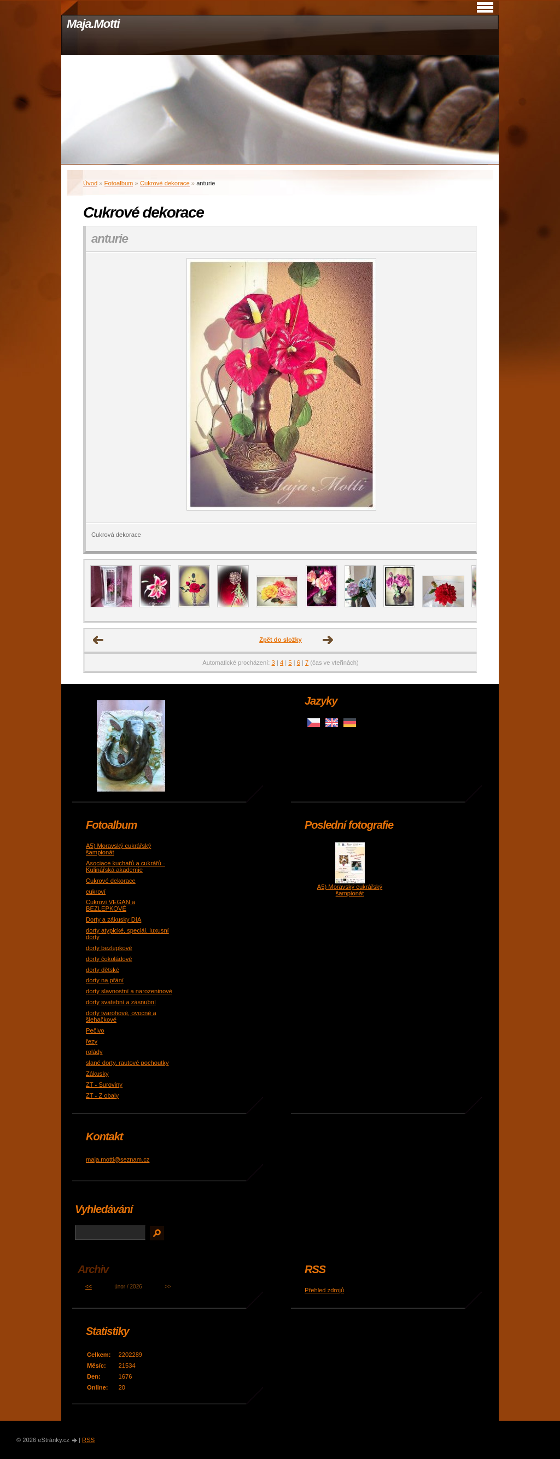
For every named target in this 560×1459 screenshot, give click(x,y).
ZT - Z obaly (102, 1095)
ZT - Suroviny (104, 1084)
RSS (88, 1440)
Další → (328, 640)
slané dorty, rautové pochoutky (127, 1062)
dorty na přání (105, 980)
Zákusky (97, 1073)
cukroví (96, 891)
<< (88, 1287)
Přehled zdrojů (324, 1290)
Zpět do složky (280, 639)
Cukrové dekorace (165, 183)
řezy (91, 1041)
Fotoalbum (118, 183)
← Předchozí (98, 640)
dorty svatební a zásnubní (121, 1002)
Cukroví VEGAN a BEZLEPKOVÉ (110, 905)
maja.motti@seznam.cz (117, 1159)
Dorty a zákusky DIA (113, 919)
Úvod (90, 183)
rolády (94, 1051)
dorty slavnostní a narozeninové (129, 991)
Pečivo (95, 1030)
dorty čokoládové (109, 959)
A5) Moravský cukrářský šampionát (349, 890)
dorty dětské (102, 969)
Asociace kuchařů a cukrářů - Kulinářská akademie (125, 866)
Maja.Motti (93, 24)
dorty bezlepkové (109, 948)
